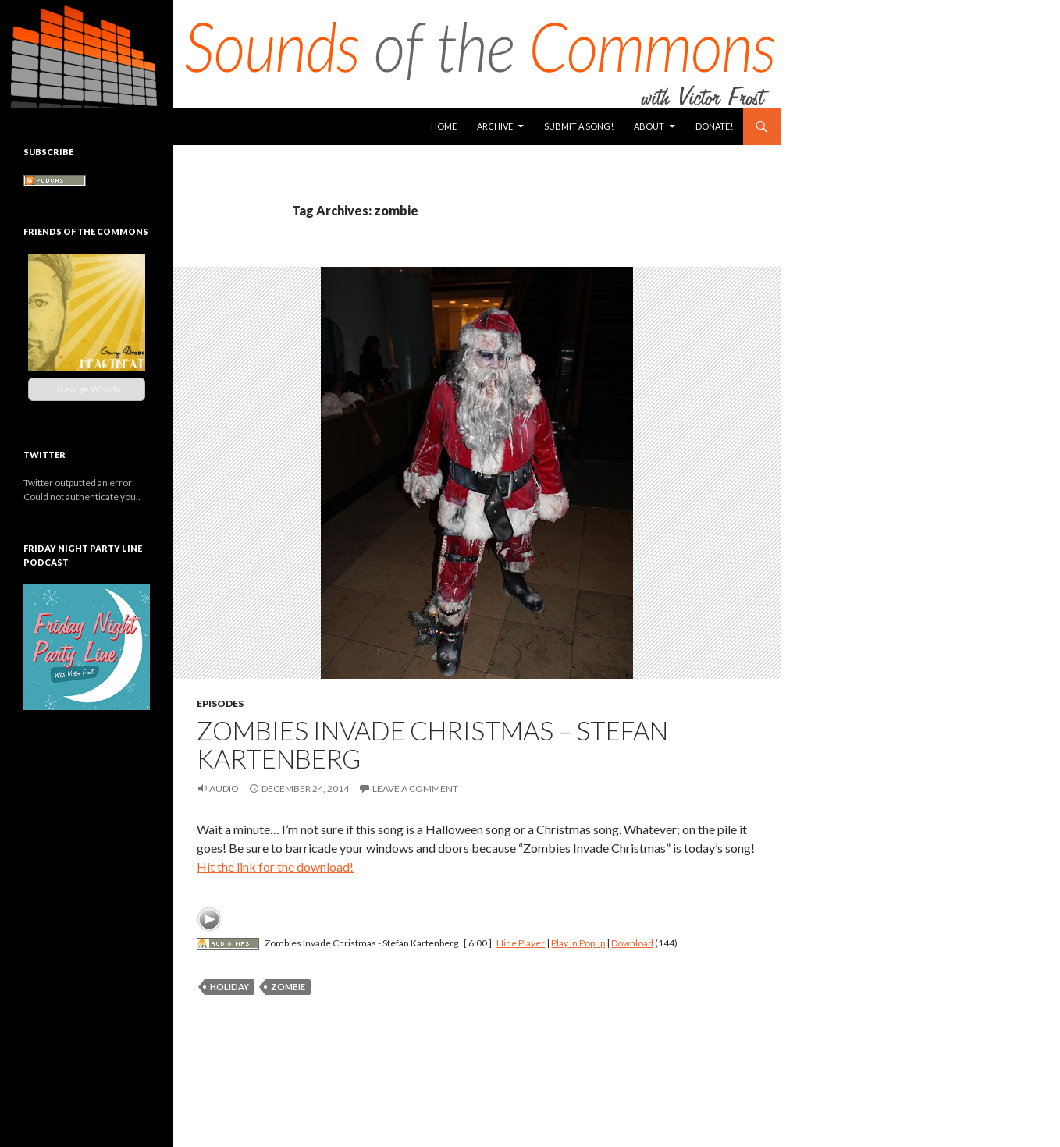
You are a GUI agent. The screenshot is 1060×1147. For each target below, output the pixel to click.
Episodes (220, 703)
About (649, 126)
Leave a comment (415, 788)
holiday (229, 987)
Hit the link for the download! (275, 866)
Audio (224, 788)
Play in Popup (578, 943)
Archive (495, 126)
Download (632, 943)
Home (444, 126)
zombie (288, 987)
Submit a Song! (579, 126)
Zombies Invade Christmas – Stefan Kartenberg (432, 744)
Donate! (714, 126)
